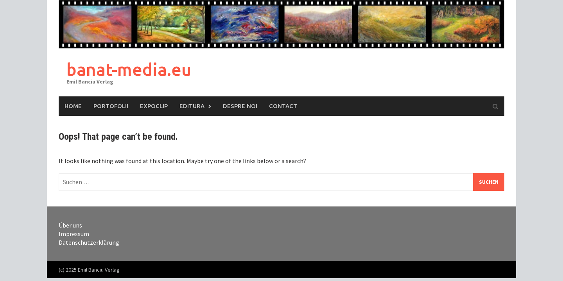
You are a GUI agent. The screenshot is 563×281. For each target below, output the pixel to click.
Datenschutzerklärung (89, 242)
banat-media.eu (128, 69)
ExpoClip (154, 106)
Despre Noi (240, 106)
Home (73, 106)
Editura (191, 106)
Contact (283, 106)
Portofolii (110, 106)
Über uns (70, 225)
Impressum (74, 234)
